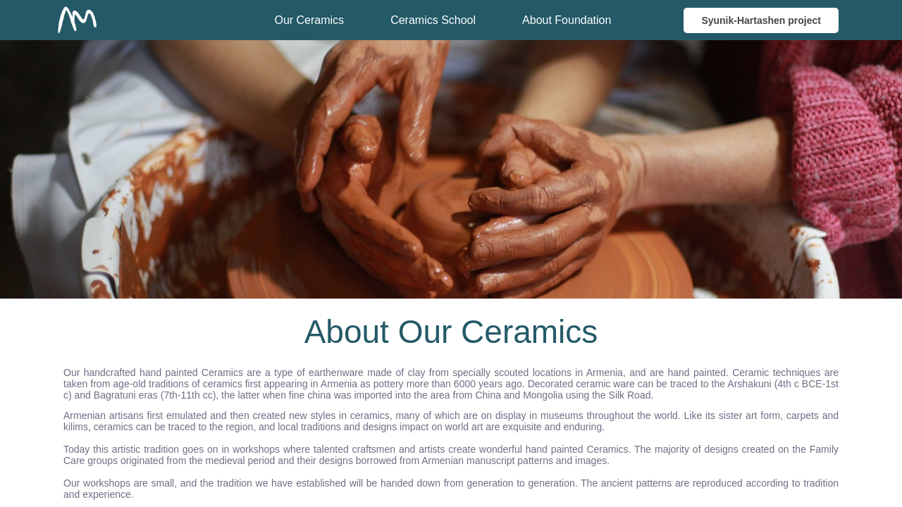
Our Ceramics (309, 20)
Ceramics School (433, 20)
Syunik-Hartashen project (761, 20)
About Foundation (566, 20)
